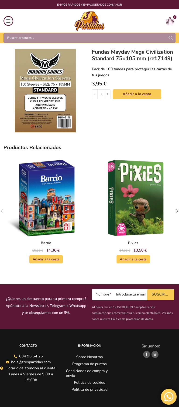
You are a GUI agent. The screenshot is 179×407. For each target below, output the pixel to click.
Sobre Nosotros (89, 357)
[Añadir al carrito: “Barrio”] (46, 259)
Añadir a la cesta (137, 94)
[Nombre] (101, 294)
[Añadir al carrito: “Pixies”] (133, 259)
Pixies (133, 243)
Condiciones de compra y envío (87, 373)
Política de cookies (89, 382)
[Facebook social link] (146, 354)
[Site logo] (89, 20)
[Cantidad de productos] (101, 94)
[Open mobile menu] (8, 21)
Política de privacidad (89, 389)
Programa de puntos (89, 364)
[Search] (89, 38)
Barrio (46, 243)
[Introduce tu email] (128, 294)
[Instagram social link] (154, 354)
